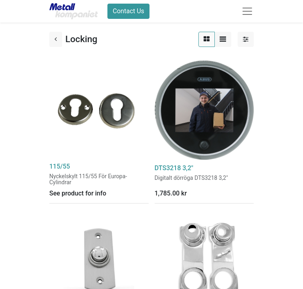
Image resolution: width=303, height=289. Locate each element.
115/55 (59, 166)
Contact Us (128, 11)
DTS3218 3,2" (174, 168)
